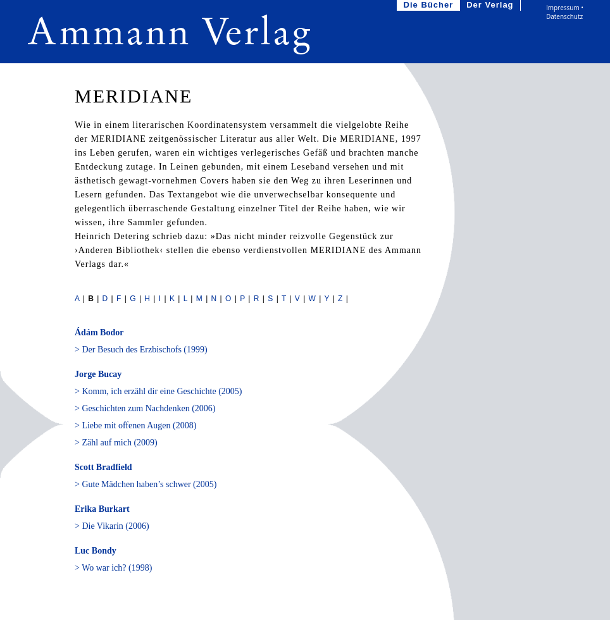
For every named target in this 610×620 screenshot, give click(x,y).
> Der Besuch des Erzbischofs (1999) (141, 349)
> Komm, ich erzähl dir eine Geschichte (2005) (158, 391)
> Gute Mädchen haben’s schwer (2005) (145, 484)
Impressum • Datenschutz (564, 12)
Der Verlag (491, 5)
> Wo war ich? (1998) (113, 568)
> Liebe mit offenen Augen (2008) (135, 425)
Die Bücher (430, 5)
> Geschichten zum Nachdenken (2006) (145, 408)
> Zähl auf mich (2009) (116, 442)
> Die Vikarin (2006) (112, 526)
